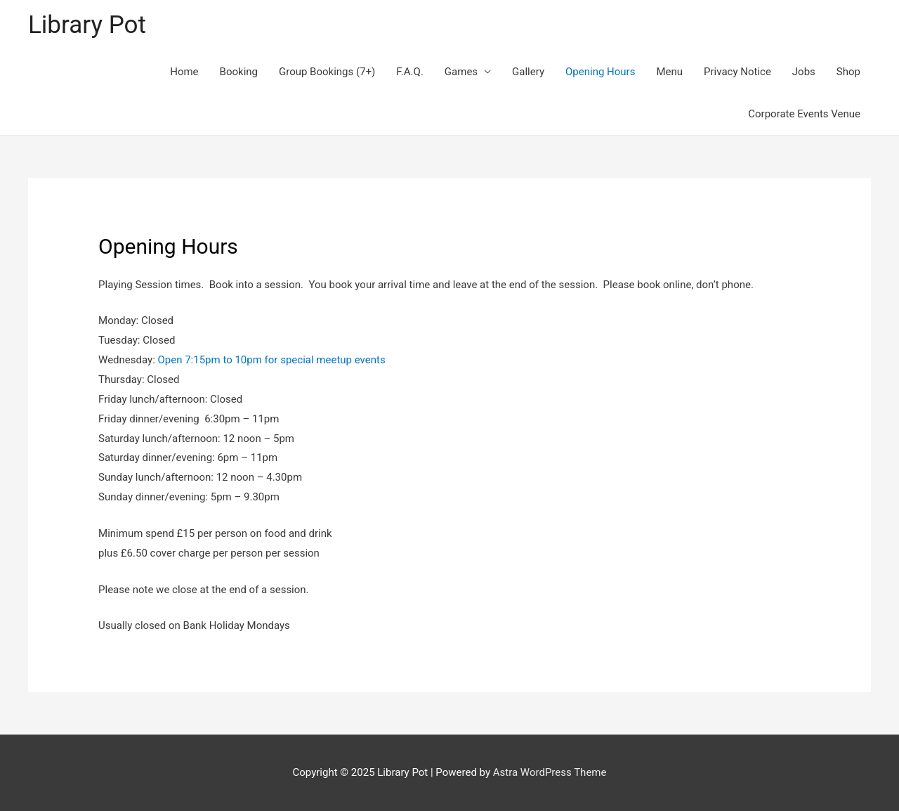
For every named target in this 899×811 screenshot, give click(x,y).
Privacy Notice (737, 71)
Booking (239, 71)
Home (184, 71)
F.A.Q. (410, 71)
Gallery (528, 71)
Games (461, 71)
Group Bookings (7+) (327, 71)
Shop (848, 71)
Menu (669, 71)
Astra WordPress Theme (550, 772)
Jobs (803, 71)
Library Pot (87, 25)
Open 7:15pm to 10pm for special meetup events (271, 359)
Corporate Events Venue (804, 114)
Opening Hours (600, 71)
